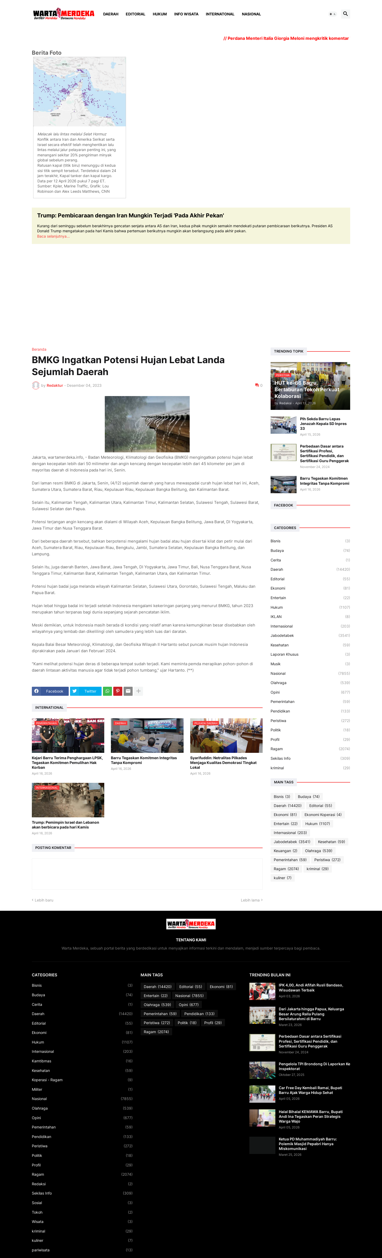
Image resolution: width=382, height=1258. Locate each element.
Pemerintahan (310, 701)
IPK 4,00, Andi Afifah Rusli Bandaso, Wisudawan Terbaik (311, 987)
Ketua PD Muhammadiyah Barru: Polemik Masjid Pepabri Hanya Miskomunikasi (308, 1144)
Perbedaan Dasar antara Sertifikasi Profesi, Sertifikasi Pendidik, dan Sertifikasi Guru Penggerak (324, 453)
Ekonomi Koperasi (323, 814)
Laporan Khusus (310, 654)
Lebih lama (250, 900)
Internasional (310, 626)
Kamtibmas (82, 1061)
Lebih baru (44, 900)
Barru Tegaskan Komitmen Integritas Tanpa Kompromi (144, 760)
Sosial (82, 1202)
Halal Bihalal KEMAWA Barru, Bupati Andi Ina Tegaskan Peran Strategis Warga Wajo (311, 1116)
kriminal (310, 768)
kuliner (283, 878)
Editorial (135, 14)
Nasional (251, 14)
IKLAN (310, 616)
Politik (310, 730)
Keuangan (285, 850)
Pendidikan (310, 711)
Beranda (39, 349)
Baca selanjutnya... (53, 236)
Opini (310, 692)
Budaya (310, 550)
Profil (310, 739)
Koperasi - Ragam (82, 1080)
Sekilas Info (310, 758)
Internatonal (220, 14)
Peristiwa (310, 720)
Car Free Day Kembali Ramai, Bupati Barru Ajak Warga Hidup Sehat (310, 1090)
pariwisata (82, 1250)
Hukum (160, 14)
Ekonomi (310, 588)
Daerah (110, 14)
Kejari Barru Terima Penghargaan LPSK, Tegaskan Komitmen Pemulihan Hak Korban (67, 762)
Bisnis (310, 541)
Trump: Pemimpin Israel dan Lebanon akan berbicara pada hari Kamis (65, 824)
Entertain (310, 597)
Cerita (310, 560)
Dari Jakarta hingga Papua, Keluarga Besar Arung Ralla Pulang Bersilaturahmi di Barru (311, 1014)
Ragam (310, 749)
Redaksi (82, 1184)
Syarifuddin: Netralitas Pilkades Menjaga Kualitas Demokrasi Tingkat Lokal (223, 762)
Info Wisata (186, 14)
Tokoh (82, 1212)
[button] (332, 14)
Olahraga (310, 682)
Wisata (82, 1221)
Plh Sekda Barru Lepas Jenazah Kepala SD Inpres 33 (323, 424)
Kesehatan (310, 645)
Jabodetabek (310, 635)
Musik (310, 664)
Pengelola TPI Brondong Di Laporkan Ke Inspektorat (314, 1066)
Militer (82, 1089)
